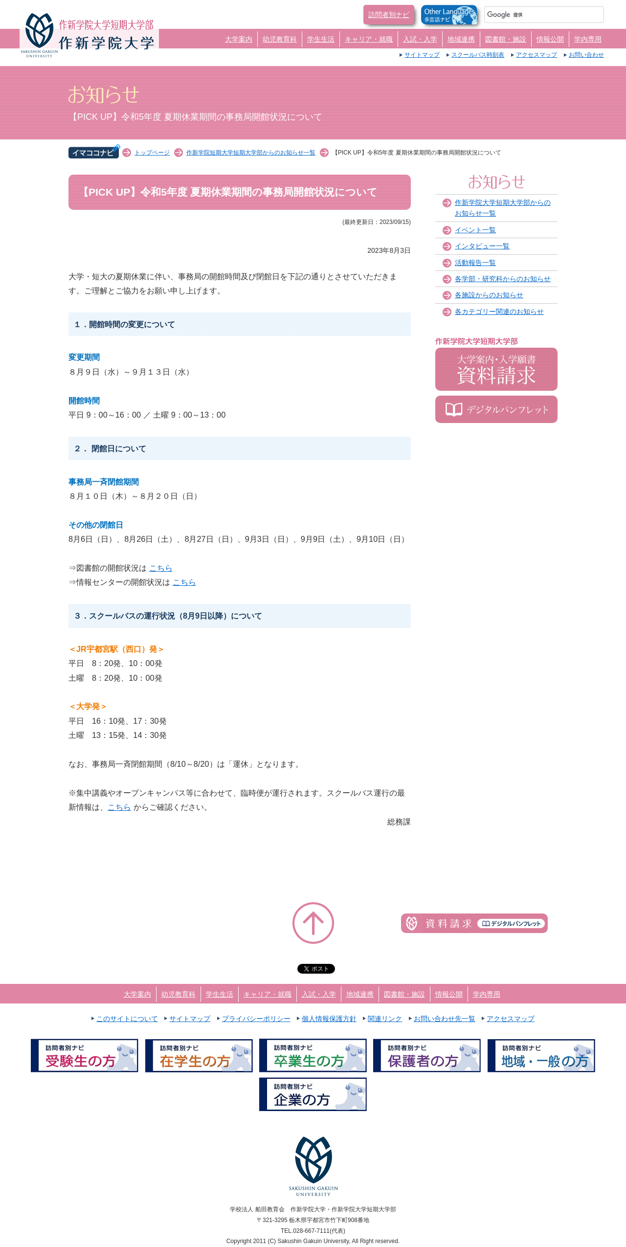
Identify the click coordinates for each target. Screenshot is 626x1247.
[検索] (532, 14)
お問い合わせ (586, 54)
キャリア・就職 (369, 39)
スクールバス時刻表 (477, 54)
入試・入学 (420, 39)
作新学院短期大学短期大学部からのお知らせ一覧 (250, 152)
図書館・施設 (505, 39)
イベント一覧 (475, 230)
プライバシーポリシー (256, 1019)
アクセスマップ (536, 54)
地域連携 (461, 39)
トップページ (152, 152)
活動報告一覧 (475, 263)
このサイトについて (127, 1019)
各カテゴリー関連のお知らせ (499, 311)
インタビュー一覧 (482, 246)
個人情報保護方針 (329, 1019)
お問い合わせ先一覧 (444, 1019)
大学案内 (238, 39)
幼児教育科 (280, 39)
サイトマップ (422, 54)
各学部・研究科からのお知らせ (503, 279)
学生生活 (321, 39)
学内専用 (588, 39)
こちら (161, 567)
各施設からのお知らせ (489, 295)
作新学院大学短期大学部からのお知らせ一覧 (503, 208)
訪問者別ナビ (388, 15)
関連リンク (385, 1019)
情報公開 (550, 39)
